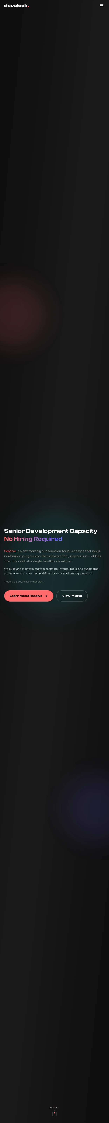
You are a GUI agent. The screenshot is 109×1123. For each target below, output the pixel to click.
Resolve (10, 551)
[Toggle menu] (101, 5)
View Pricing (72, 596)
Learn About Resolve (29, 596)
